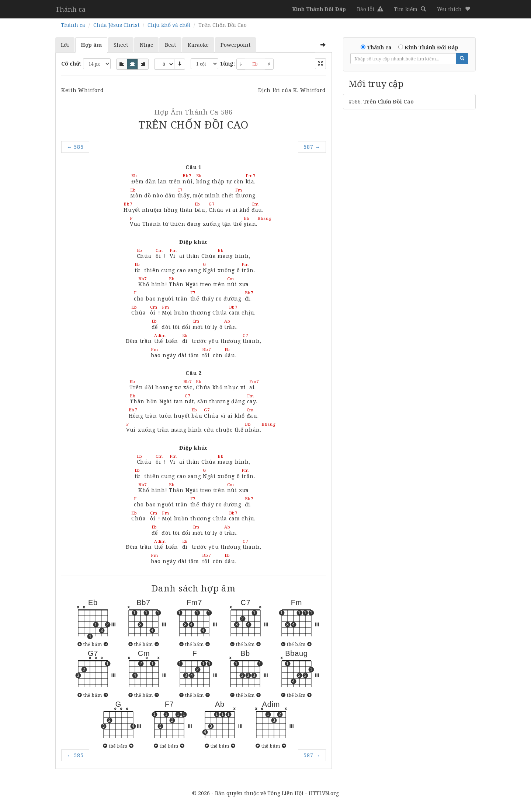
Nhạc (146, 44)
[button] (453, 9)
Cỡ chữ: (71, 63)
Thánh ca (70, 9)
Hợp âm (91, 44)
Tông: (227, 63)
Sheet (121, 44)
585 (75, 146)
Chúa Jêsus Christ (116, 24)
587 (311, 146)
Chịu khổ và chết (169, 24)
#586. (381, 101)
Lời (65, 44)
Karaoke (198, 44)
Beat (170, 44)
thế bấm (92, 644)
